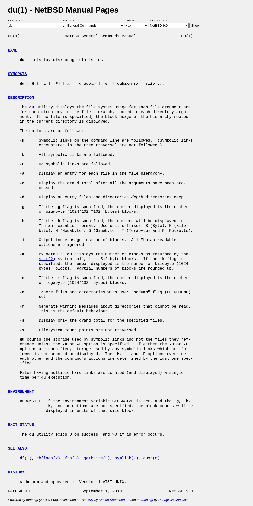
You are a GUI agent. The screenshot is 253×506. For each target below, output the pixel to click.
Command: (17, 20)
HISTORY (16, 472)
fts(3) (72, 458)
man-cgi (147, 500)
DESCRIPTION (21, 98)
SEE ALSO (17, 448)
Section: (70, 20)
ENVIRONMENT (21, 392)
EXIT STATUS (21, 425)
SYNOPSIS (17, 74)
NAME (12, 50)
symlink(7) (126, 458)
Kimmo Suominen (112, 500)
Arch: (132, 20)
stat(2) (47, 259)
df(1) (26, 458)
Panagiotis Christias (173, 500)
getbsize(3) (97, 458)
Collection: (159, 20)
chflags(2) (48, 458)
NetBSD (87, 500)
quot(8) (151, 458)
